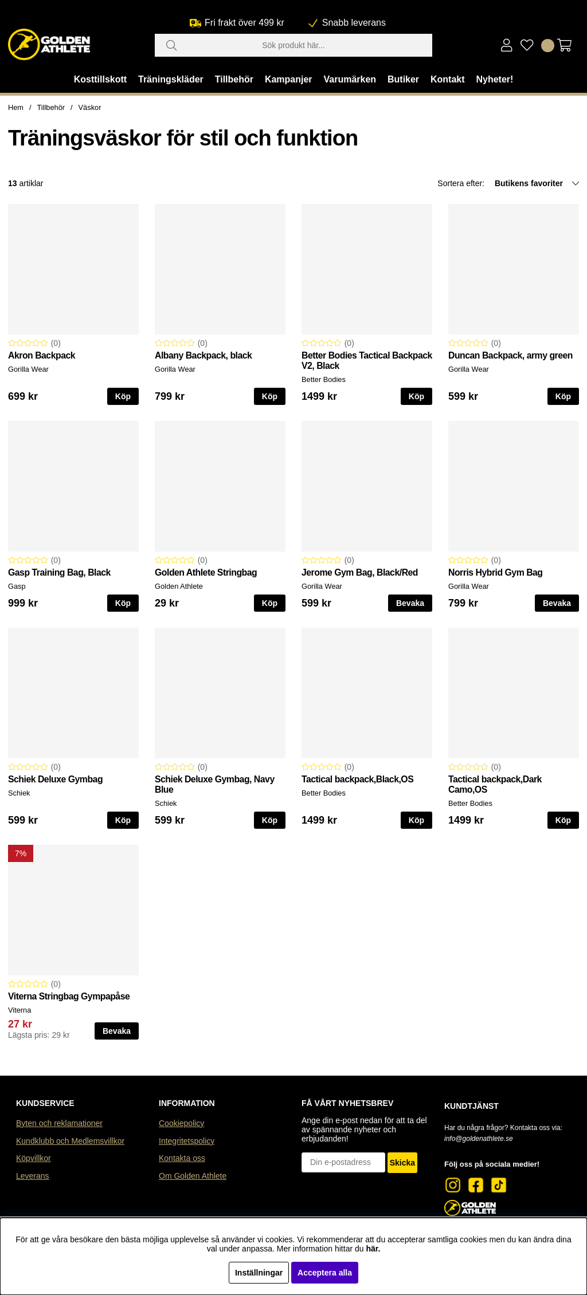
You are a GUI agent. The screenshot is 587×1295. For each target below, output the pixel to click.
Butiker (403, 79)
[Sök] (293, 45)
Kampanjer (288, 79)
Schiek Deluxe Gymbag (55, 779)
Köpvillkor (33, 1158)
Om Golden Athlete (192, 1175)
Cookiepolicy (181, 1123)
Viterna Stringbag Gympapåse (69, 996)
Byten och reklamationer (59, 1123)
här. (373, 1248)
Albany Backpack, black (203, 355)
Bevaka (410, 603)
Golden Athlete (179, 586)
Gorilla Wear (28, 369)
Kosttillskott (100, 79)
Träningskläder (171, 79)
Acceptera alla (325, 1272)
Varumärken (349, 79)
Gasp (17, 586)
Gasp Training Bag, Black (59, 572)
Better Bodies (324, 379)
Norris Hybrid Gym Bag (495, 572)
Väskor (90, 107)
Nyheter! (494, 79)
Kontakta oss (182, 1158)
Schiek (19, 793)
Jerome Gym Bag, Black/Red (360, 572)
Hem (16, 107)
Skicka (402, 1162)
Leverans (32, 1175)
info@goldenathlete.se (478, 1139)
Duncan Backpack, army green (510, 355)
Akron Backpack (41, 355)
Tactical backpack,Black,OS (357, 779)
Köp (123, 820)
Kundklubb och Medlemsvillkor (70, 1141)
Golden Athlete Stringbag (206, 572)
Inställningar (259, 1272)
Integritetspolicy (186, 1141)
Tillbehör (234, 79)
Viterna (19, 1010)
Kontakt (448, 79)
